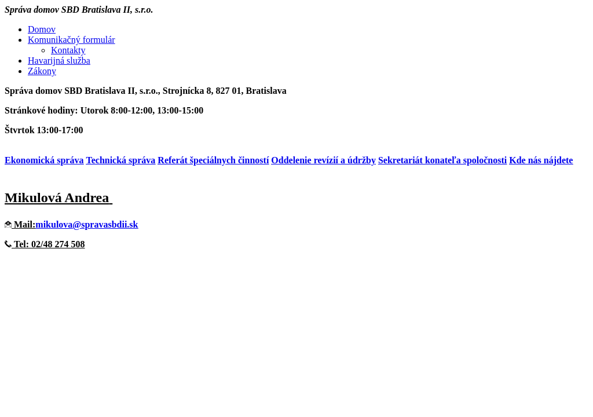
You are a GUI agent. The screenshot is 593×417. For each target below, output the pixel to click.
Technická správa (120, 160)
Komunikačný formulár (71, 40)
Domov (42, 29)
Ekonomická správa (44, 160)
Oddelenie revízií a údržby (323, 160)
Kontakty (68, 50)
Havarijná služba (59, 60)
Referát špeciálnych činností (213, 160)
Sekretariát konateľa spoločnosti (442, 160)
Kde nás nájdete (541, 160)
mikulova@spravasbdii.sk (86, 224)
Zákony (42, 71)
